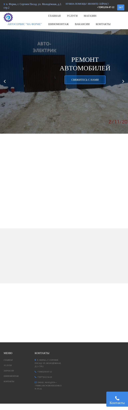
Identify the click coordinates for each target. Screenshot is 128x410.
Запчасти (9, 371)
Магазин (90, 15)
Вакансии (82, 24)
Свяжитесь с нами (85, 79)
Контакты (103, 24)
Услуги (72, 15)
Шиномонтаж (58, 24)
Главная (54, 15)
